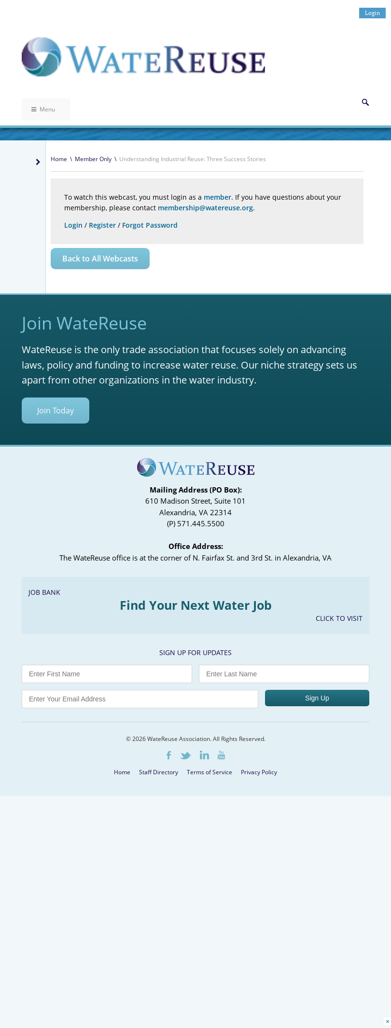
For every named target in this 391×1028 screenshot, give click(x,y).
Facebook (169, 755)
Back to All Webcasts (100, 258)
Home (59, 159)
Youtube (221, 755)
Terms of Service (209, 772)
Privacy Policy (259, 772)
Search (365, 102)
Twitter (185, 755)
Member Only (93, 159)
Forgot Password (150, 225)
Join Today (55, 410)
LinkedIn (204, 755)
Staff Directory (158, 772)
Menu (43, 109)
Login (372, 12)
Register (102, 225)
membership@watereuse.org (205, 207)
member (217, 197)
